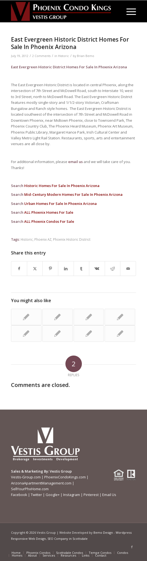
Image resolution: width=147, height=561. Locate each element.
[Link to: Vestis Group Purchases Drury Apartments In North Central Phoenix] (89, 317)
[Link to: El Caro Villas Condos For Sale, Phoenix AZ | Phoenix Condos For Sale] (120, 333)
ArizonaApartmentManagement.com (41, 483)
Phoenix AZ (42, 239)
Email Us (109, 494)
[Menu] (128, 11)
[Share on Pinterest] (50, 268)
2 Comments (41, 56)
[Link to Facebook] (132, 547)
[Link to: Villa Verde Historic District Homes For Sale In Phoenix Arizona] (57, 333)
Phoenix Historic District (71, 239)
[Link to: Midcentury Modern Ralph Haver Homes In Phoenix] (26, 333)
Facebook (19, 494)
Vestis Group (61, 471)
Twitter (36, 494)
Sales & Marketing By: (30, 471)
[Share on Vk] (97, 268)
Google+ (53, 494)
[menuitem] (128, 11)
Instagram (71, 494)
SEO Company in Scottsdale (68, 538)
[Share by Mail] (128, 268)
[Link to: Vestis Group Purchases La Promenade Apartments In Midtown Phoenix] (57, 317)
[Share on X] (35, 268)
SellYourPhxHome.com (30, 488)
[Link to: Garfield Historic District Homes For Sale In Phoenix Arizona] (26, 317)
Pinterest (91, 494)
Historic (63, 56)
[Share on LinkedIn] (66, 268)
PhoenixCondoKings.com (65, 477)
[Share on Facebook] (19, 268)
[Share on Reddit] (112, 268)
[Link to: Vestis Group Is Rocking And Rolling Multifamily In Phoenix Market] (120, 317)
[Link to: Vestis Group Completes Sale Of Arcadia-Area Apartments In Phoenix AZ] (89, 333)
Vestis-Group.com (26, 477)
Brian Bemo (85, 56)
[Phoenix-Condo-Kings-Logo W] (61, 11)
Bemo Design (103, 532)
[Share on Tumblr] (81, 268)
